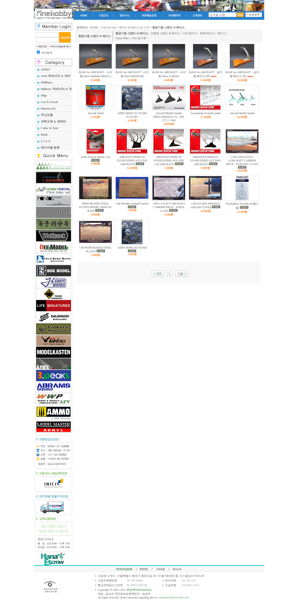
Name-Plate (122, 38)
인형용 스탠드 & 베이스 (165, 33)
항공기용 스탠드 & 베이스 (94, 36)
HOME (94, 27)
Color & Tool (108, 27)
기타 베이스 (190, 33)
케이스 (221, 33)
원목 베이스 (207, 33)
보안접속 (46, 52)
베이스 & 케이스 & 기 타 (134, 27)
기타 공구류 (138, 38)
